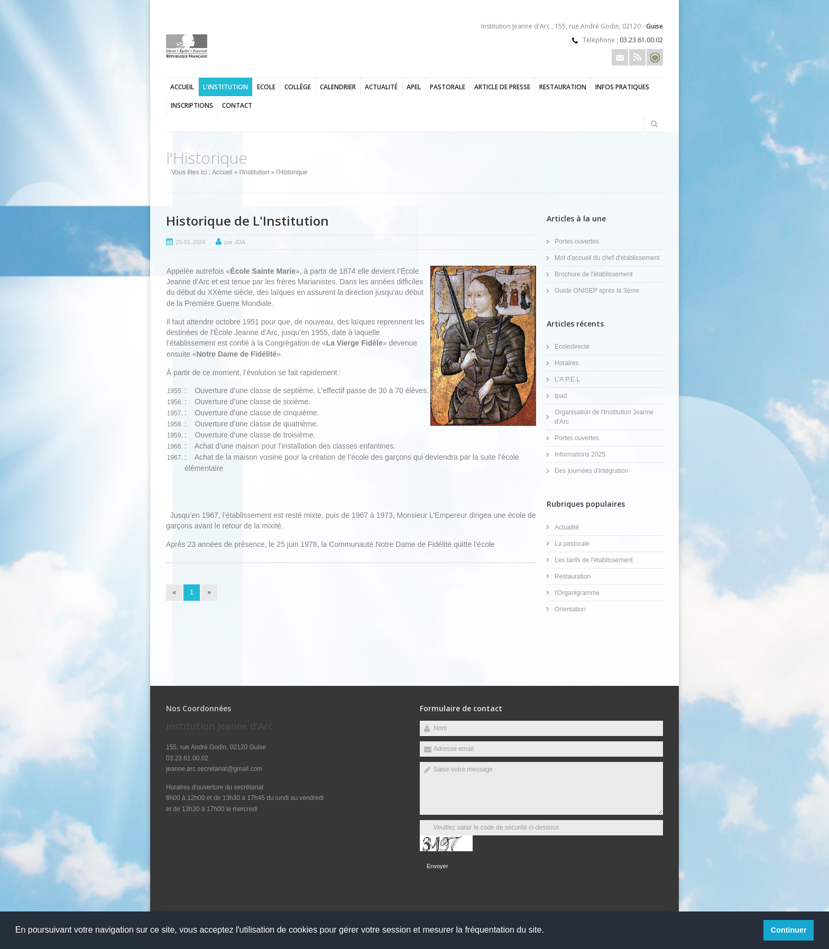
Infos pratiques (622, 86)
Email (620, 57)
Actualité (381, 86)
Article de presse (502, 86)
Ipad (561, 395)
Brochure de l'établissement (594, 274)
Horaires (566, 363)
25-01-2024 (190, 242)
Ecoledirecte (572, 346)
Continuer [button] (789, 930)
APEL (414, 86)
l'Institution (225, 86)
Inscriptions (192, 105)
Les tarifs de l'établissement (594, 560)
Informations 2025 (580, 454)
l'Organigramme (577, 593)
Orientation (570, 609)
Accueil (182, 86)
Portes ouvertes (577, 241)
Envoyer (437, 866)
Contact (237, 105)
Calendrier (338, 86)
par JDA (234, 242)
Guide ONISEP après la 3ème (597, 290)
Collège (297, 86)
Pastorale (447, 86)
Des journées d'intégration (591, 471)
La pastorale (572, 543)
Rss (637, 57)
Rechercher (654, 124)
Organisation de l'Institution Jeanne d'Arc (604, 416)
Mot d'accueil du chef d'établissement (607, 258)
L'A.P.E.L (567, 379)
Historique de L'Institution (247, 220)
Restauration (562, 86)
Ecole (266, 86)
